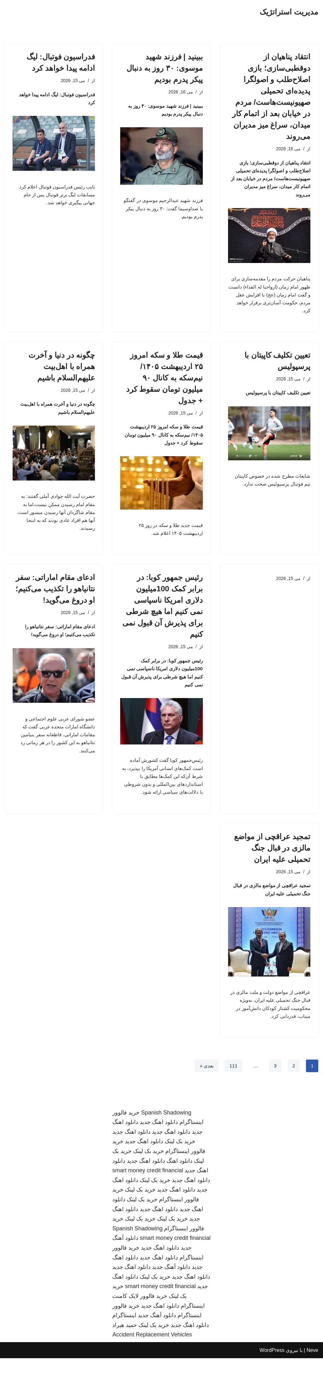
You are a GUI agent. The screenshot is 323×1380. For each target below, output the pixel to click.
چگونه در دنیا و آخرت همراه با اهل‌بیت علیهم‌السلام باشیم (61, 373)
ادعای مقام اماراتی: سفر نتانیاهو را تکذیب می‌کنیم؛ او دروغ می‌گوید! (55, 599)
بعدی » (205, 1087)
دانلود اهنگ (179, 1183)
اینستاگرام (124, 1337)
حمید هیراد (124, 1347)
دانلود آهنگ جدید (171, 1289)
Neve (312, 1372)
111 (233, 1087)
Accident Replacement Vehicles (152, 1356)
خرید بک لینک (180, 1163)
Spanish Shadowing (166, 1134)
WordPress (272, 1372)
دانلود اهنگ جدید (159, 1144)
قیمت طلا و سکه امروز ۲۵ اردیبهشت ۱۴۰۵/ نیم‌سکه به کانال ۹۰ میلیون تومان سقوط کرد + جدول (164, 385)
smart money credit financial (147, 1192)
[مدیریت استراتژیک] (289, 12)
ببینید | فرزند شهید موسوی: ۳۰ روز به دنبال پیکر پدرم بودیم (164, 68)
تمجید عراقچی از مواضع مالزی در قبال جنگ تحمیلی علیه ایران (272, 865)
